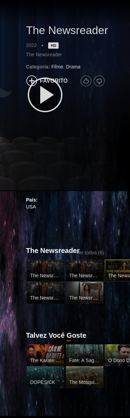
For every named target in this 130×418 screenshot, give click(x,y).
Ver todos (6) (90, 252)
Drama (73, 66)
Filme (57, 66)
